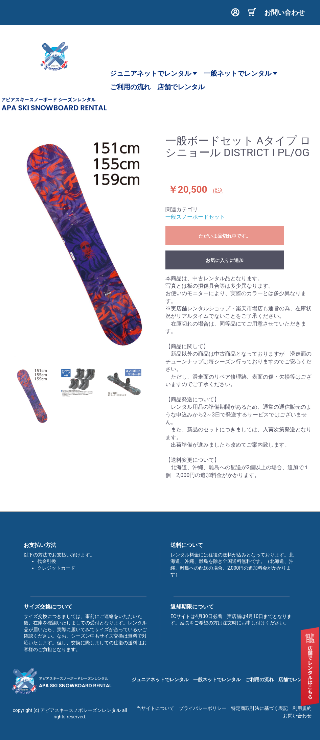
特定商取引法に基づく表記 (259, 708)
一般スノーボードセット (195, 217)
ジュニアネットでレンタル (153, 73)
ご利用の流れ (259, 679)
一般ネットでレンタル (240, 73)
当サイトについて (155, 708)
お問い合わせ (297, 715)
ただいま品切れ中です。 (225, 236)
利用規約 (302, 708)
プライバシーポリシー (202, 708)
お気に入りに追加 (225, 260)
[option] (83, 246)
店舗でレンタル (295, 679)
